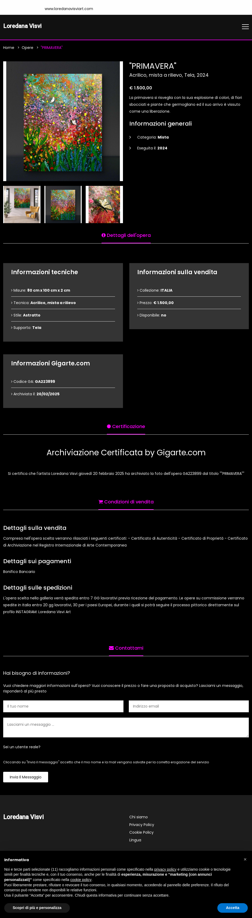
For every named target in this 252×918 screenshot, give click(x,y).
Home (8, 48)
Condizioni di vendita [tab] (126, 501)
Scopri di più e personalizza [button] (37, 908)
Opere (27, 48)
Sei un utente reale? (21, 747)
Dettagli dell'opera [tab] (126, 235)
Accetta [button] (232, 908)
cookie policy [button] (80, 880)
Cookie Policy (141, 833)
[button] (245, 859)
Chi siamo (138, 817)
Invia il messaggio (26, 777)
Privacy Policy (141, 825)
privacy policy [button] (165, 869)
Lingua (135, 840)
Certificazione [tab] (126, 426)
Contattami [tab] (126, 647)
